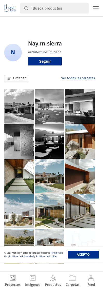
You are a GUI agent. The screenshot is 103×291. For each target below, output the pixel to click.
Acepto (83, 254)
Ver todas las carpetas (78, 78)
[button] (16, 78)
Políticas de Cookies (46, 256)
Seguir (45, 61)
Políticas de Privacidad (21, 256)
